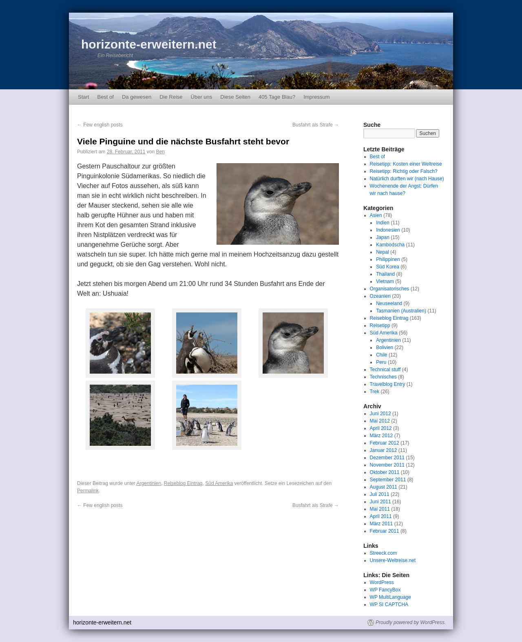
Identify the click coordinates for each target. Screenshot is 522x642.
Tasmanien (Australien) (401, 311)
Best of (105, 97)
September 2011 (388, 480)
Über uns (201, 97)
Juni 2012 (380, 413)
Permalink (88, 491)
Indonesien (388, 230)
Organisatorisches (389, 289)
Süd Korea (387, 267)
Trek (375, 391)
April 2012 (381, 428)
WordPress (382, 582)
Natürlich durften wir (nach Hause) (407, 179)
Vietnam (385, 281)
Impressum (316, 97)
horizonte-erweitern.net (149, 44)
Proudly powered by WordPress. (411, 622)
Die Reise (170, 97)
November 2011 (387, 465)
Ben (160, 152)
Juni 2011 (380, 502)
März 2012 (381, 435)
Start (83, 97)
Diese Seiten (235, 97)
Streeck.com (383, 553)
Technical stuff (385, 369)
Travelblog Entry (387, 384)
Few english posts (99, 125)
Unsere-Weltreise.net (393, 560)
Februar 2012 (384, 443)
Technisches (383, 377)
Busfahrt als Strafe (315, 125)
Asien (376, 215)
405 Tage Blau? (277, 97)
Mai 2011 (380, 509)
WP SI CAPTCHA (389, 604)
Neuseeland (389, 303)
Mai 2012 (380, 421)
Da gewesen (136, 97)
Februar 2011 (384, 531)
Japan (382, 237)
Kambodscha (390, 245)
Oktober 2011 (385, 472)
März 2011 (381, 524)
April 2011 (381, 516)
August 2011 (383, 487)
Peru (381, 362)
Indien (382, 223)
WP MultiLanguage (390, 597)
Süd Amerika (219, 483)
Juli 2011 (379, 494)
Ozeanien (380, 296)
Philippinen (388, 259)
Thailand (385, 274)
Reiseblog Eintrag (183, 483)
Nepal (382, 252)
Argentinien (148, 483)
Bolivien (384, 347)
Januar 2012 (383, 450)
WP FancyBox (385, 590)
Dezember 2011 (387, 457)
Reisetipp (380, 325)
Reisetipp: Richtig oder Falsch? (404, 171)
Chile (381, 355)
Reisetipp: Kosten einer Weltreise (406, 164)
